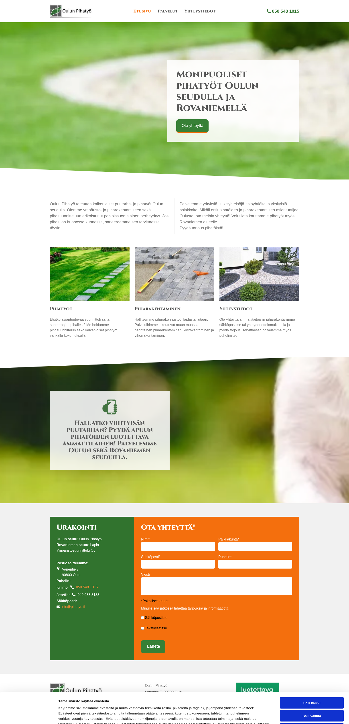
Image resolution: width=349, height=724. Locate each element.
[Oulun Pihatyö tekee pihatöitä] (90, 274)
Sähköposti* (150, 557)
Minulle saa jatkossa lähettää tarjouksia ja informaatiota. (185, 608)
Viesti (145, 574)
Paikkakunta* (228, 539)
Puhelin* (225, 557)
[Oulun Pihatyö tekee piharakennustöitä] (259, 274)
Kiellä (311, 695)
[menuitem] (142, 11)
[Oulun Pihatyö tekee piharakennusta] (174, 274)
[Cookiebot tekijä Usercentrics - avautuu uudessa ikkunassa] (28, 715)
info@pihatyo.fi (73, 607)
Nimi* (145, 539)
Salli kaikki (312, 669)
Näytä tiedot (238, 715)
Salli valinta (312, 682)
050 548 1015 (87, 587)
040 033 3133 (88, 595)
